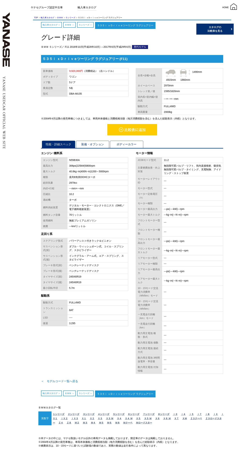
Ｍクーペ (127, 423)
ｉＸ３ (74, 419)
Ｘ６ (157, 419)
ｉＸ (215, 415)
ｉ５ (191, 415)
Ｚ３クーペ (196, 419)
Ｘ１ (84, 419)
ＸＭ (184, 419)
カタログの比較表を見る (222, 29)
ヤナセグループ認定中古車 (47, 7)
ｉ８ (207, 415)
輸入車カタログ (87, 7)
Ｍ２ (77, 423)
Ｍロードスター (144, 423)
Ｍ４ (93, 423)
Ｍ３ (85, 423)
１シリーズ (58, 415)
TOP (36, 17)
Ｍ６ (109, 423)
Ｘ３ (100, 419)
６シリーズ (133, 415)
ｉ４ (183, 415)
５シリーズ (70, 17)
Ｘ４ (119, 419)
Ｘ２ (92, 419)
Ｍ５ (101, 423)
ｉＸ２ (64, 419)
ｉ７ (199, 415)
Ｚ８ (69, 423)
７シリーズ (148, 415)
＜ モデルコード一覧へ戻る (64, 382)
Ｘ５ (138, 419)
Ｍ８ (117, 423)
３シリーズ (88, 415)
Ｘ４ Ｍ (129, 419)
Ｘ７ (176, 419)
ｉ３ (175, 415)
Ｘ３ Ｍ (110, 419)
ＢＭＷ (60, 17)
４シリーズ (103, 415)
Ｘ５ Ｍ (148, 419)
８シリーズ (163, 415)
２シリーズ (73, 415)
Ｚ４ (60, 423)
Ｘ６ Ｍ (167, 419)
